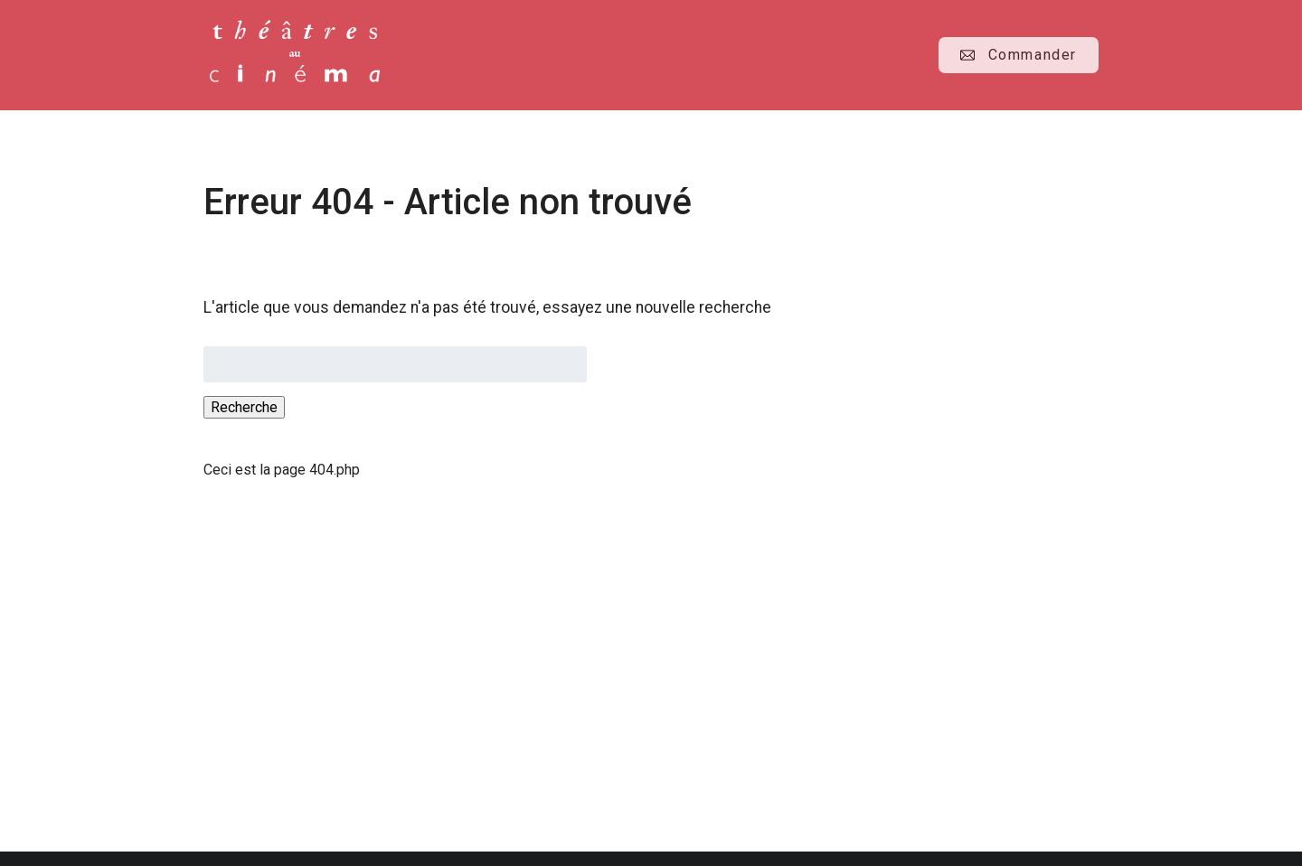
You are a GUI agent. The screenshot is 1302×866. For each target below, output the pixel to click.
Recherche (244, 407)
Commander (1018, 54)
